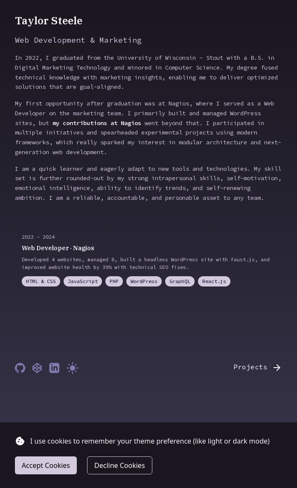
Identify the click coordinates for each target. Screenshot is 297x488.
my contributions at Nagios (96, 123)
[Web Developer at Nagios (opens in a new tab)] (148, 260)
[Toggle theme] (72, 368)
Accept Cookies (46, 465)
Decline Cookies (119, 465)
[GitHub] (20, 368)
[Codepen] (37, 368)
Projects (257, 367)
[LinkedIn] (54, 368)
